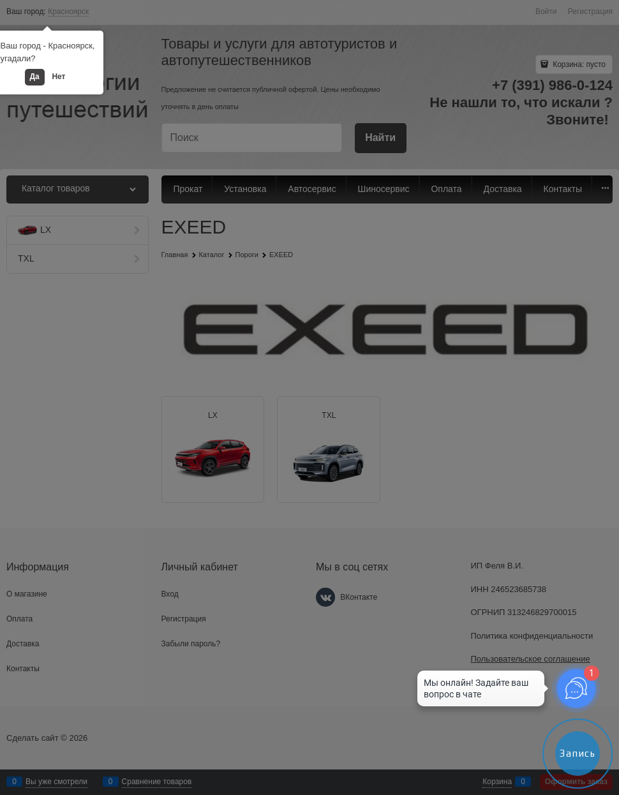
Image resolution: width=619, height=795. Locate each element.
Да (35, 76)
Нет (58, 76)
